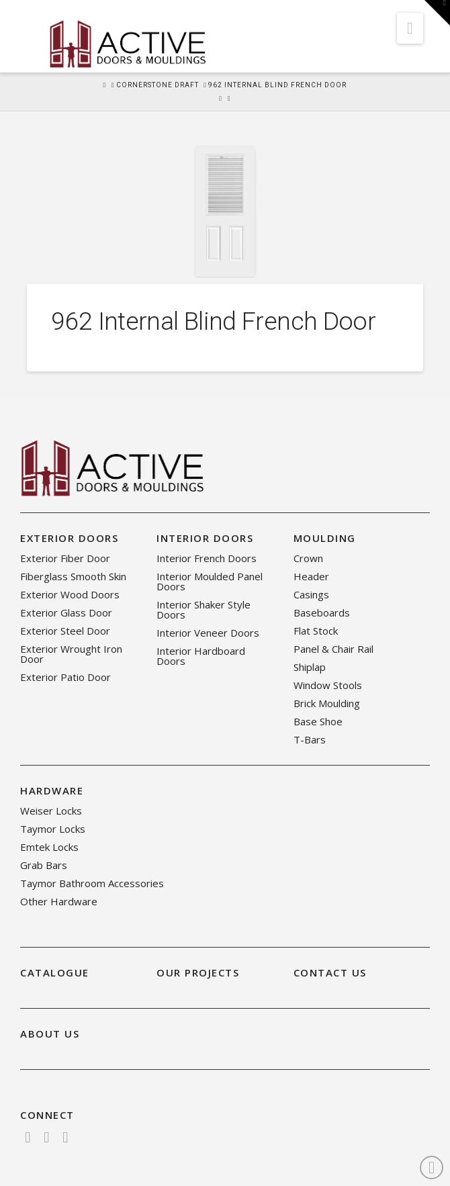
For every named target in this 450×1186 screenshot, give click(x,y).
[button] (410, 28)
